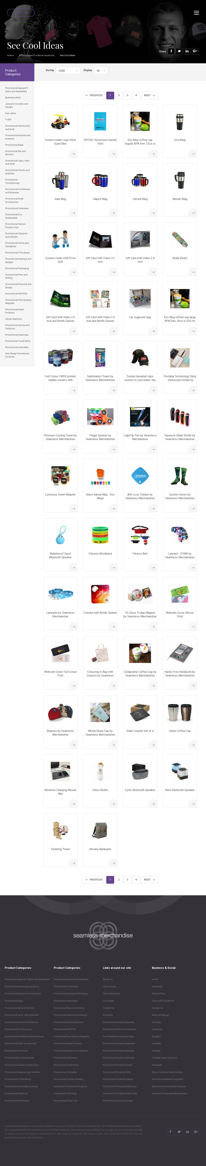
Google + (156, 1036)
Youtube (156, 1050)
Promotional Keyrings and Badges (71, 993)
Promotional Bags (14, 1000)
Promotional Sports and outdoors (71, 1050)
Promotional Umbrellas (65, 1072)
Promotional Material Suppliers (167, 1079)
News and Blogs (160, 1015)
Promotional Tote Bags (65, 1093)
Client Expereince (111, 993)
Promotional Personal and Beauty (70, 1015)
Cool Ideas (108, 1000)
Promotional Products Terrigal (118, 1100)
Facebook (157, 1029)
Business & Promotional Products (169, 1086)
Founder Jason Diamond (164, 1057)
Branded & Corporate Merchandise (169, 1093)
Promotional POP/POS (65, 1029)
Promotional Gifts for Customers (119, 1029)
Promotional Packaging (65, 1000)
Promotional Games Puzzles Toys (22, 1065)
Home (10, 55)
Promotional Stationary (65, 1057)
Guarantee (157, 986)
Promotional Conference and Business (24, 1036)
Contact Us (108, 1008)
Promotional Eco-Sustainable (19, 1057)
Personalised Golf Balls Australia (21, 1086)
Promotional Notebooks (17, 1100)
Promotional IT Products (66, 986)
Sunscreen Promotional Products (70, 1086)
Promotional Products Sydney (118, 1079)
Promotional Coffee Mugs (18, 1079)
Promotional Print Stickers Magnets (71, 1036)
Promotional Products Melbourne (119, 1086)
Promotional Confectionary (18, 1029)
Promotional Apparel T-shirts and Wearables (27, 979)
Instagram (157, 1065)
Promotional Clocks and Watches (22, 1022)
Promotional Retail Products (68, 1043)
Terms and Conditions (163, 1000)
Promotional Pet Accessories (68, 1022)
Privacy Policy (158, 993)
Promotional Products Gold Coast (120, 1093)
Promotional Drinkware (16, 1050)
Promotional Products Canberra (119, 1057)
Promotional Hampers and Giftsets (22, 1072)
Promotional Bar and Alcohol (19, 1008)
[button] (68, 70)
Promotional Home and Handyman (71, 979)
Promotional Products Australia (36, 55)
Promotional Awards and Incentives (23, 993)
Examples (108, 1015)
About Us (108, 979)
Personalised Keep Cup (65, 1100)
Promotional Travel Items (66, 1065)
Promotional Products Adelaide (119, 1043)
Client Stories (109, 986)
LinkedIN (156, 1043)
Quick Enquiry (21, 12)
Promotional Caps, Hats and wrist (22, 1015)
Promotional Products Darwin (118, 1065)
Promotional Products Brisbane (118, 1050)
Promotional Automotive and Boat (22, 986)
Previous (96, 95)
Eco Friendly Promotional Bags (118, 1036)
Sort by (50, 70)
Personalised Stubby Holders (68, 1079)
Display (88, 70)
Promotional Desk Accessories (20, 1043)
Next (147, 95)
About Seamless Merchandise (167, 1072)
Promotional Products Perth (117, 1072)
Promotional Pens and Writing (69, 1008)
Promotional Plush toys (16, 1093)
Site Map (156, 1022)
